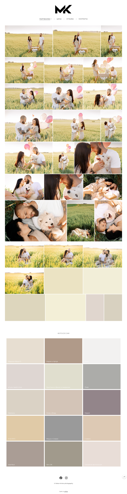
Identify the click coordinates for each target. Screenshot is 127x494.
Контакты (83, 19)
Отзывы (70, 19)
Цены (59, 19)
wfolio (66, 491)
